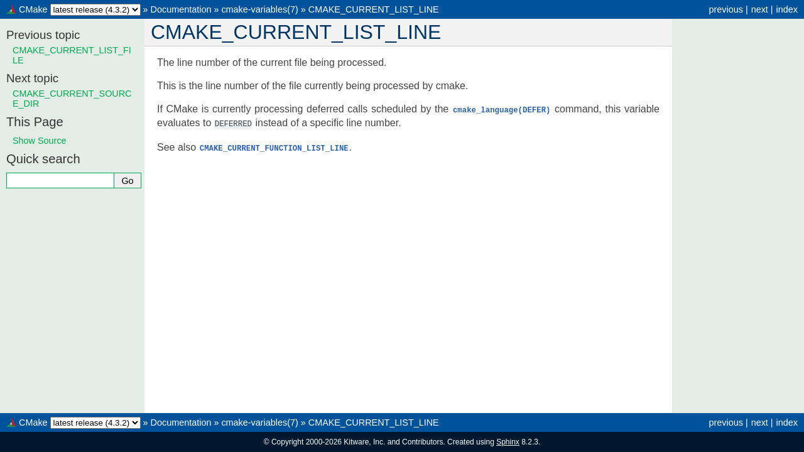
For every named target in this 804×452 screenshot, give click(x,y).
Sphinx (507, 442)
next (759, 9)
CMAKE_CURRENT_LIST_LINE (373, 9)
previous (725, 9)
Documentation (181, 9)
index (787, 9)
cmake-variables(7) (259, 9)
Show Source (40, 141)
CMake (33, 9)
